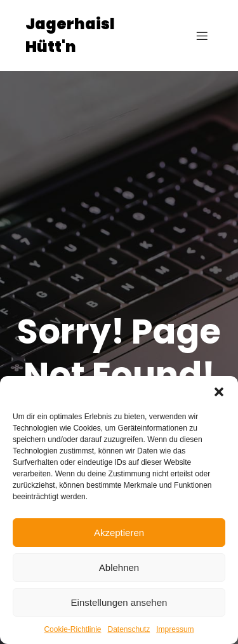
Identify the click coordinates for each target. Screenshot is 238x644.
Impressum (175, 629)
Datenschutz (129, 629)
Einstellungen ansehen (119, 602)
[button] (219, 392)
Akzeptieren (119, 532)
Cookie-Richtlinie (72, 629)
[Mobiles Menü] (202, 35)
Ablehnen (119, 567)
